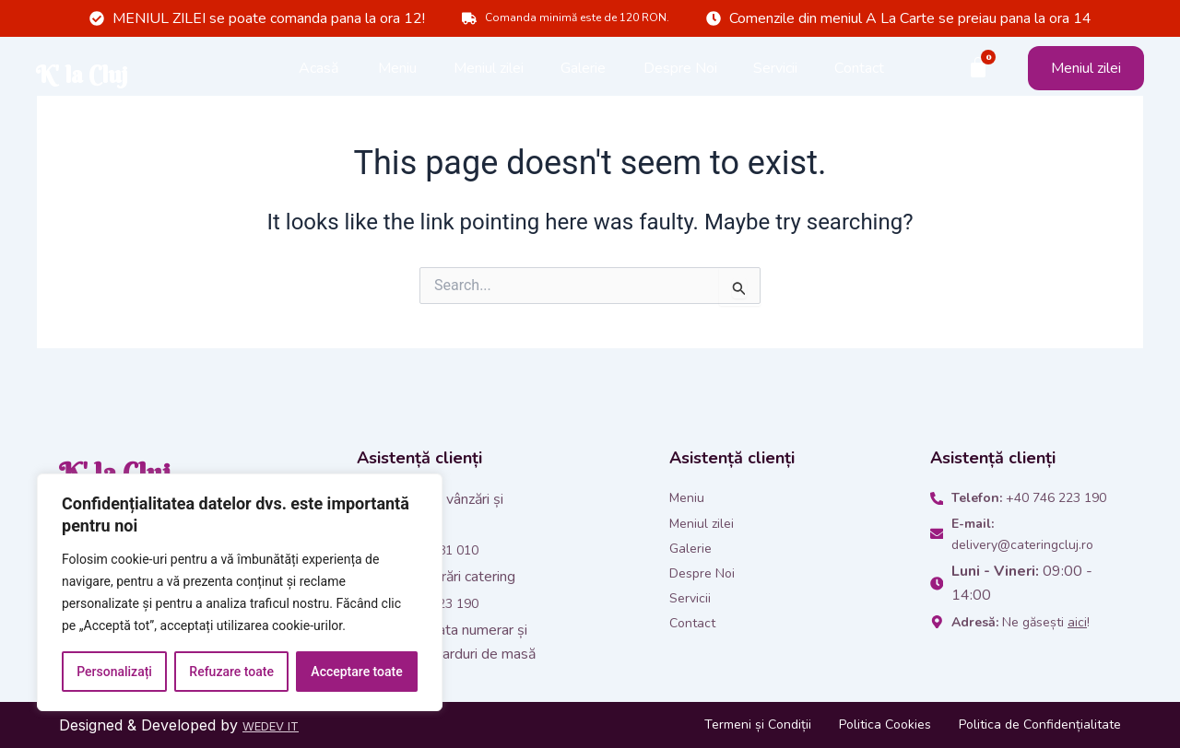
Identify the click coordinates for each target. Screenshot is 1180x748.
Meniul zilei (489, 74)
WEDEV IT (279, 725)
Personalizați (114, 671)
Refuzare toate (231, 671)
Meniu (397, 74)
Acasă (319, 74)
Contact (859, 74)
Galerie (583, 74)
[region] (239, 592)
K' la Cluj (141, 73)
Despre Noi (680, 74)
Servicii (775, 74)
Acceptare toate (356, 671)
